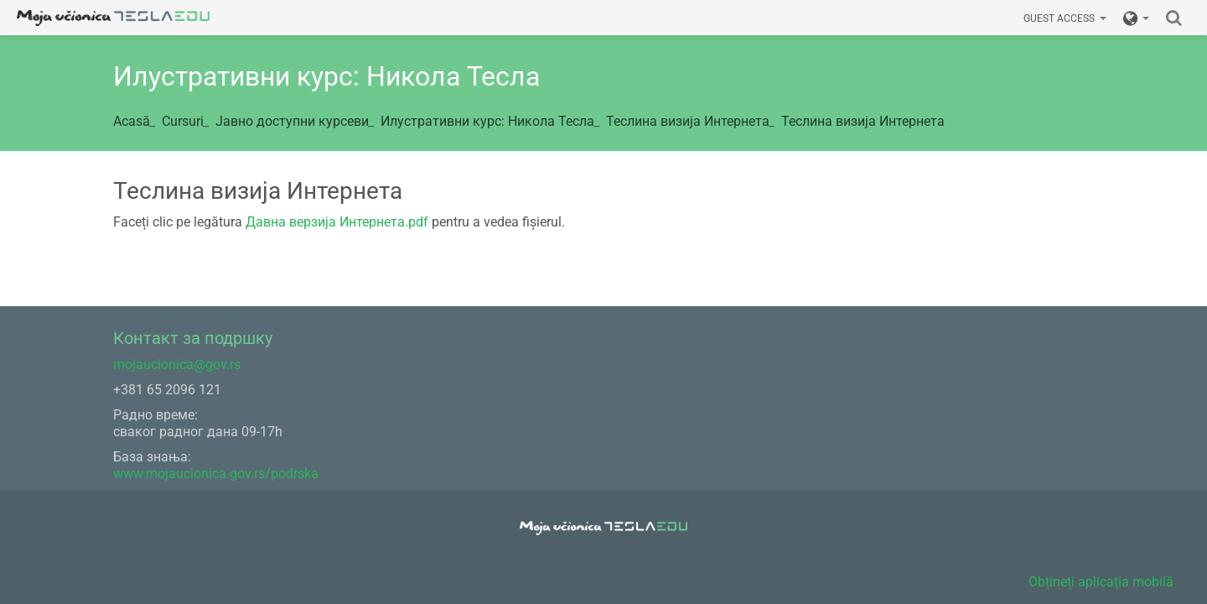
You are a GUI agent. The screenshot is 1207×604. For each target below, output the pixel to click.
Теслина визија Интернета (863, 121)
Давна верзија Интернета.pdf (337, 222)
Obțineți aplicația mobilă (1100, 582)
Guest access (1064, 18)
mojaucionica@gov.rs (177, 364)
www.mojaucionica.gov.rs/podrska (216, 474)
